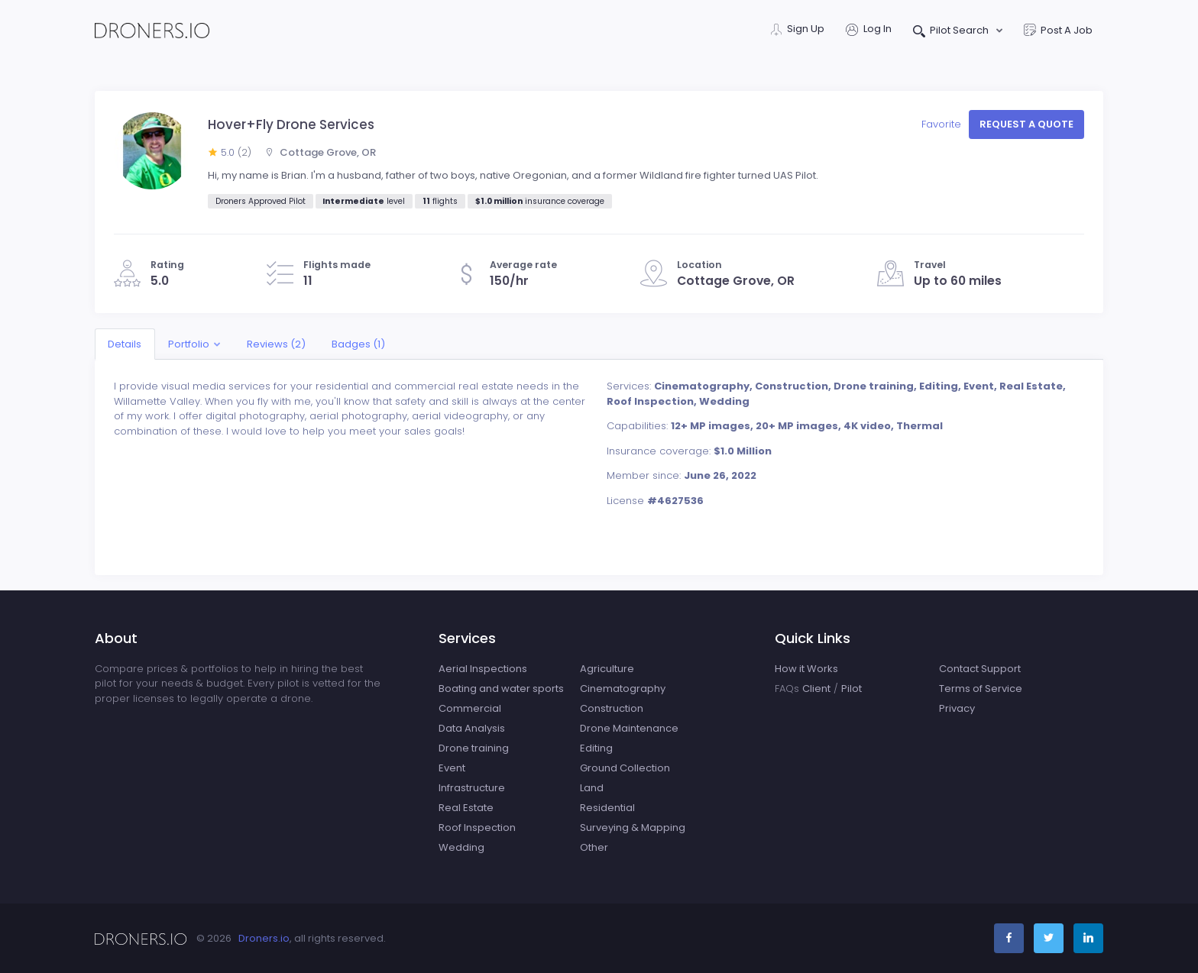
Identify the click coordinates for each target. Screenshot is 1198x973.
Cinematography (622, 688)
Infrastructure (472, 788)
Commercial (470, 708)
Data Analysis (472, 728)
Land (592, 788)
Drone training (474, 748)
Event (452, 768)
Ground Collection (625, 768)
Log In (869, 30)
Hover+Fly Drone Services (291, 124)
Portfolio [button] (188, 344)
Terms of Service (980, 688)
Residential (607, 807)
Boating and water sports (501, 688)
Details (124, 344)
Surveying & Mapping (632, 827)
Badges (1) (358, 344)
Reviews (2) (276, 344)
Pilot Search (952, 31)
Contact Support (980, 668)
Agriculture (607, 668)
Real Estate (466, 807)
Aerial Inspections (483, 668)
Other (594, 847)
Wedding (461, 847)
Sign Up (797, 30)
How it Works (806, 668)
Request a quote (1026, 124)
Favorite (942, 124)
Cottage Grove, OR (320, 152)
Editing (596, 748)
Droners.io (264, 938)
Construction (611, 708)
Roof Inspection (477, 827)
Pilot (851, 688)
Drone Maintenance (629, 728)
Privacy (957, 708)
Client (816, 688)
